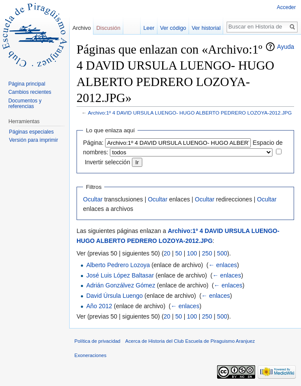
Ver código (173, 28)
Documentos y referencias (25, 104)
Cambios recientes (29, 92)
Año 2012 (99, 306)
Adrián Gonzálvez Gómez (120, 285)
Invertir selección (107, 162)
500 (222, 253)
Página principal (26, 84)
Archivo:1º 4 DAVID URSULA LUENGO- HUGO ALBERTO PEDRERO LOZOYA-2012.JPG (190, 112)
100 (192, 253)
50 (178, 253)
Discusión (108, 28)
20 (166, 253)
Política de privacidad (97, 341)
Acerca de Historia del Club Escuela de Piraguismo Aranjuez (190, 341)
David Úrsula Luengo (114, 295)
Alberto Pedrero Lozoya (118, 265)
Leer (149, 28)
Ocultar (92, 199)
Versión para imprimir (33, 140)
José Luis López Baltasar (120, 275)
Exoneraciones (90, 355)
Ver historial (206, 28)
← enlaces (222, 265)
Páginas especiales (31, 132)
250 (207, 253)
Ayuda (285, 46)
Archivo (81, 28)
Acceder (286, 7)
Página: (93, 142)
